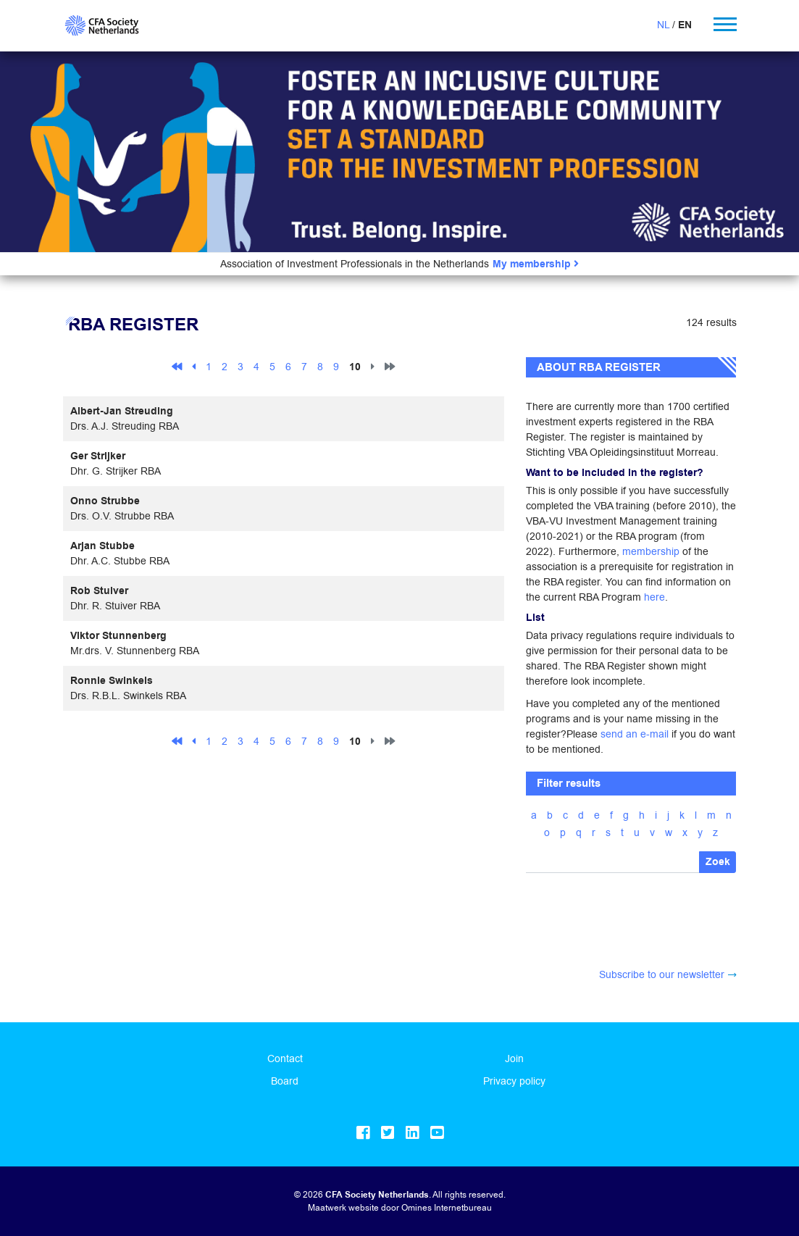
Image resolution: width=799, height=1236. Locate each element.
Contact (285, 1058)
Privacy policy (514, 1081)
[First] (176, 366)
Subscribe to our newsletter (661, 974)
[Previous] (193, 366)
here (654, 597)
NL (663, 24)
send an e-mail (635, 734)
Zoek (718, 861)
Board (284, 1081)
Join (514, 1058)
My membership (536, 264)
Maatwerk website (343, 1207)
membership (650, 551)
